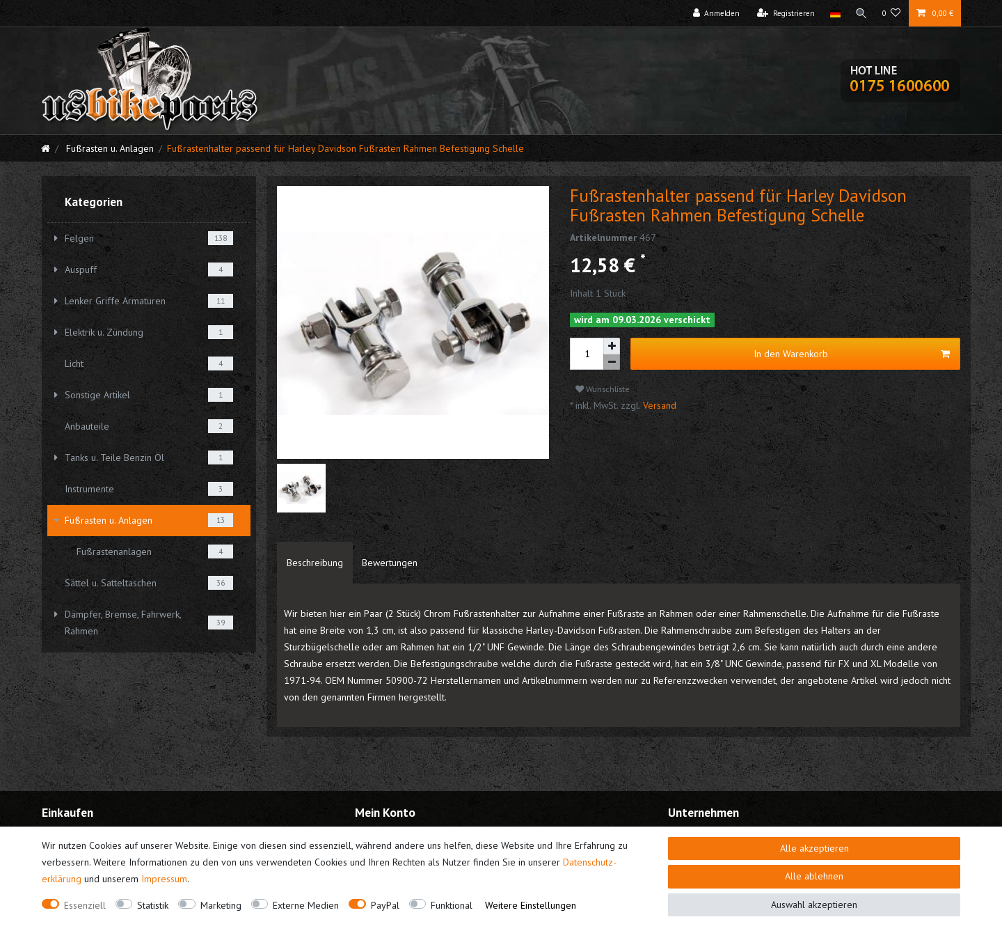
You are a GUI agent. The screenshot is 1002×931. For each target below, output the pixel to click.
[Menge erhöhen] (611, 346)
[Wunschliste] (892, 13)
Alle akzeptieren (814, 848)
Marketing (220, 905)
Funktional (451, 905)
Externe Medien (306, 905)
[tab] (315, 563)
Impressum (164, 879)
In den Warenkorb (852, 354)
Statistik (152, 905)
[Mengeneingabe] (586, 354)
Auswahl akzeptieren (814, 904)
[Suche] (861, 13)
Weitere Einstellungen (530, 905)
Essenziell (85, 905)
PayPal (385, 905)
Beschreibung (315, 562)
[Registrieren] (784, 13)
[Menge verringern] (611, 362)
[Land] (833, 13)
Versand (658, 405)
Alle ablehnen (814, 876)
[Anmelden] (714, 13)
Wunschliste (602, 389)
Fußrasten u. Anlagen (108, 148)
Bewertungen (390, 562)
